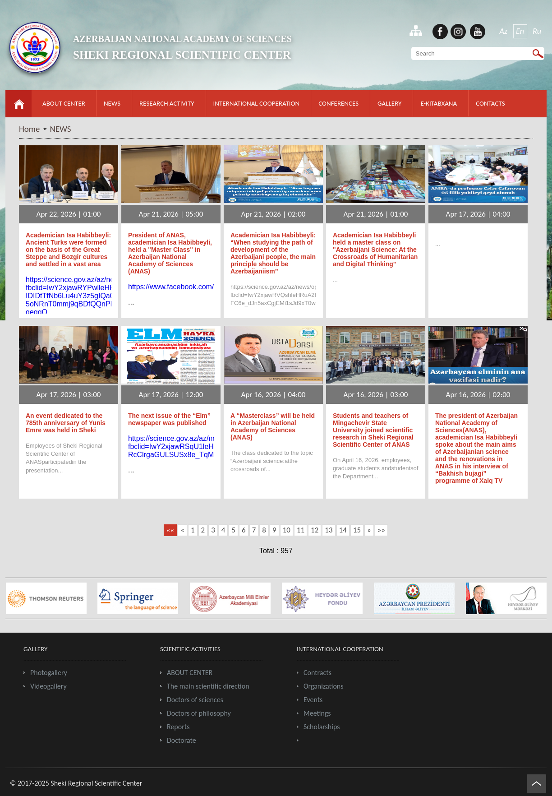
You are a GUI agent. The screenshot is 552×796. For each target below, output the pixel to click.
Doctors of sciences (195, 699)
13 (328, 530)
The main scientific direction (208, 686)
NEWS (112, 103)
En (520, 31)
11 (300, 530)
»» (381, 530)
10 (286, 530)
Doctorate (181, 740)
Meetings (317, 713)
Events (313, 699)
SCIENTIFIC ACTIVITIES (190, 649)
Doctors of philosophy (199, 713)
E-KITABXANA (438, 103)
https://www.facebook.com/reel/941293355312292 (208, 287)
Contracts (317, 672)
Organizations (324, 686)
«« (170, 530)
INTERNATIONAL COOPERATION (256, 103)
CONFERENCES (338, 103)
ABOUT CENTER (63, 103)
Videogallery (48, 686)
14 (343, 530)
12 (314, 530)
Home (29, 129)
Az (504, 31)
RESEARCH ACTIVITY (166, 103)
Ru (537, 31)
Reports (178, 726)
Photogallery (48, 672)
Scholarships (322, 726)
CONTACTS (490, 103)
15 (357, 530)
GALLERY (389, 103)
